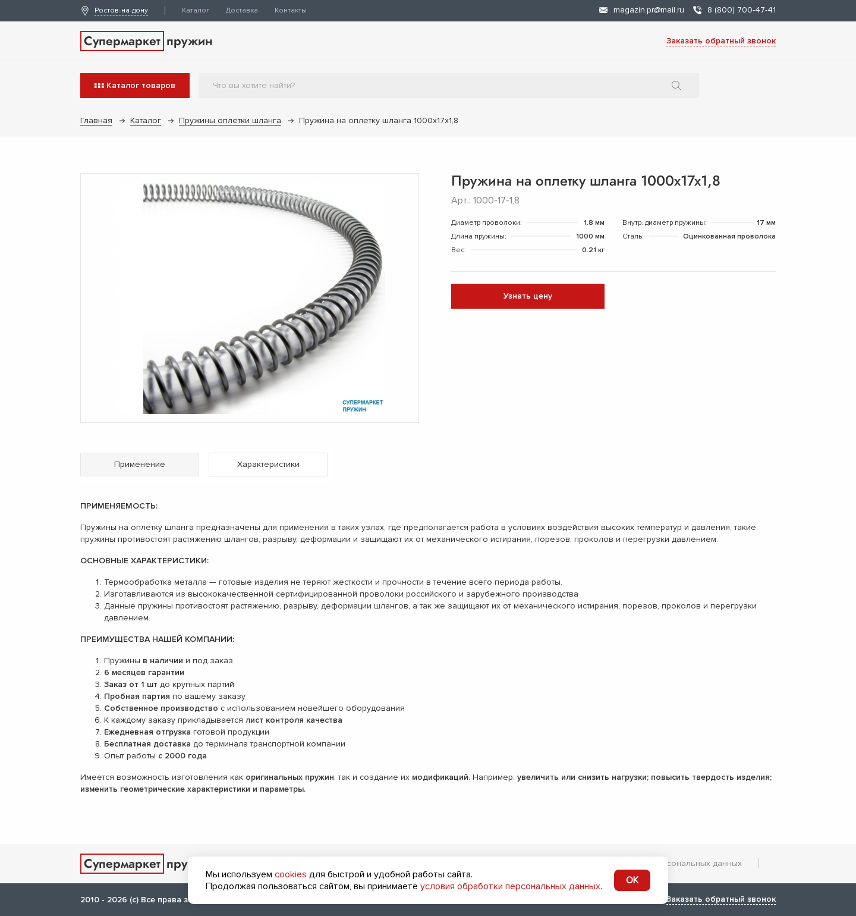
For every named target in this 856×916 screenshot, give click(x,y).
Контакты (291, 10)
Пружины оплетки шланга (230, 120)
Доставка (242, 10)
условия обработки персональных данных (510, 886)
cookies (291, 874)
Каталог (195, 10)
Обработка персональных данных (674, 863)
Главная (96, 120)
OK (632, 880)
